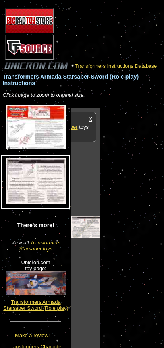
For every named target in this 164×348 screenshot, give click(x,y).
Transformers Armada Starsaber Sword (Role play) (35, 305)
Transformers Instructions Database (116, 66)
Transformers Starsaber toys (39, 246)
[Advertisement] (132, 227)
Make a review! (32, 335)
